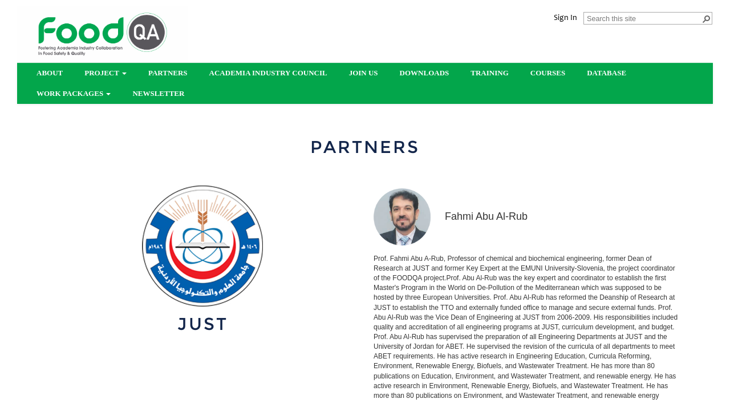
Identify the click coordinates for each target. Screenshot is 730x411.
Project (105, 72)
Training (489, 72)
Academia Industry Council (268, 72)
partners (168, 72)
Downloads (424, 72)
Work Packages (73, 93)
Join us (363, 72)
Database (606, 72)
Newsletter (158, 93)
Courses (547, 72)
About (49, 72)
